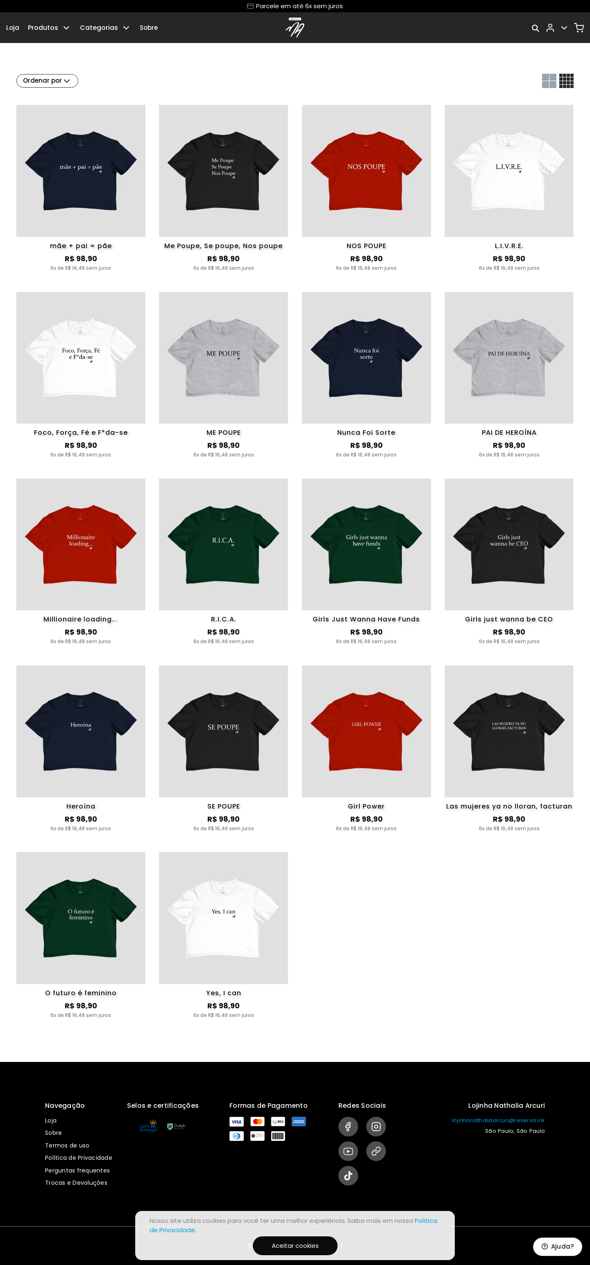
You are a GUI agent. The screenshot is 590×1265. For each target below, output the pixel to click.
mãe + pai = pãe (81, 246)
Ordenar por (47, 81)
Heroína (80, 806)
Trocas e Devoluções (76, 1183)
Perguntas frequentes (77, 1170)
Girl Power (366, 806)
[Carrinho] (579, 28)
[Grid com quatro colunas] (566, 81)
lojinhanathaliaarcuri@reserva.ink (498, 1120)
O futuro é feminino (81, 993)
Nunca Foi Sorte (366, 432)
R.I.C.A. (223, 619)
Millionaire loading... (80, 619)
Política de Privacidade (78, 1158)
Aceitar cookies (295, 1245)
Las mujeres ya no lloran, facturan (509, 806)
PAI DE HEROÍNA (509, 432)
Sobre (149, 27)
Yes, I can (223, 993)
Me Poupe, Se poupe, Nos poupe (223, 246)
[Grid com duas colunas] (549, 81)
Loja (12, 27)
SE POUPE (223, 806)
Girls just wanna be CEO (509, 619)
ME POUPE (223, 432)
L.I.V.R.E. (509, 246)
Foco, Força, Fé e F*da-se (81, 432)
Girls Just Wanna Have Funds (366, 619)
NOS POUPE (366, 246)
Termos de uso (67, 1145)
